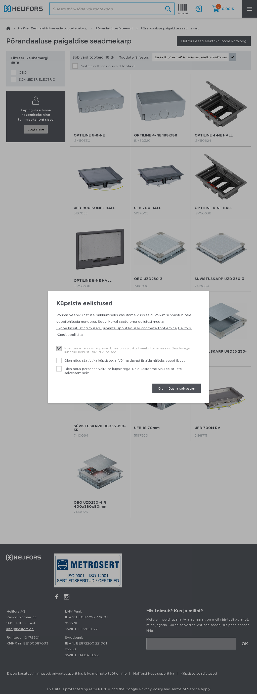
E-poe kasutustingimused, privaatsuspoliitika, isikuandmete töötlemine (116, 328)
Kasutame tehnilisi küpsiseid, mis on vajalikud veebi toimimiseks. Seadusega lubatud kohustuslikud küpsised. (127, 350)
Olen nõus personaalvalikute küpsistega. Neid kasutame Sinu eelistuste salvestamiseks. (123, 370)
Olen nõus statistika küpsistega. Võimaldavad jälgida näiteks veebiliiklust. (125, 360)
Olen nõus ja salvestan (176, 388)
